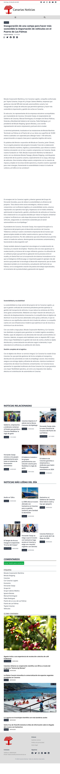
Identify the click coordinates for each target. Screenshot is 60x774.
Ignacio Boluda (9, 593)
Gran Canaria (43, 436)
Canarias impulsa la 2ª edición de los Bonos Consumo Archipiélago (30, 423)
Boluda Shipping (9, 576)
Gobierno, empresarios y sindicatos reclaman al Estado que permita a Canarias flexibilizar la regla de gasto (12, 429)
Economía (7, 583)
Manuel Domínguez (10, 596)
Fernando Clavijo (9, 586)
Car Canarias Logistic (11, 581)
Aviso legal (35, 745)
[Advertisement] (30, 83)
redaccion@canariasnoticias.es (17, 754)
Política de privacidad (38, 742)
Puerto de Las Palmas (11, 603)
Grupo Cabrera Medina (11, 591)
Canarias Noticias (8, 34)
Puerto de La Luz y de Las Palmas (15, 601)
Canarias (6, 22)
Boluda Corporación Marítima (14, 573)
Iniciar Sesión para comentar (14, 563)
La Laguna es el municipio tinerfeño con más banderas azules (25, 718)
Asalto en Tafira (9, 497)
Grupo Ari (7, 588)
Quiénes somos (36, 740)
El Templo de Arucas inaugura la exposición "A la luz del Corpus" (11, 543)
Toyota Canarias (9, 606)
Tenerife (6, 680)
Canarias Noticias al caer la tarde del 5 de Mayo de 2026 (47, 536)
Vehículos (7, 609)
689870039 (13, 753)
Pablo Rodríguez (9, 598)
